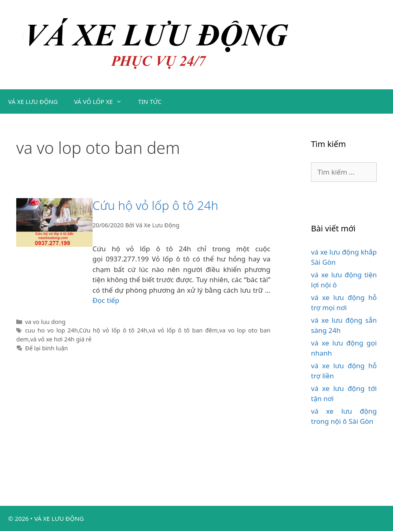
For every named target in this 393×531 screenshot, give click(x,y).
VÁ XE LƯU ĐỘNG (33, 101)
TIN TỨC (150, 101)
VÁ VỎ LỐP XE (102, 101)
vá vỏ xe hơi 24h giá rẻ (60, 339)
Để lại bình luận (46, 348)
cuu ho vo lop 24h (51, 330)
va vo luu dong (45, 322)
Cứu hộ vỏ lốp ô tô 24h (155, 205)
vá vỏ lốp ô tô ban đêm (183, 330)
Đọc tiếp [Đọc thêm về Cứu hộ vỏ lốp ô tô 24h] (106, 300)
